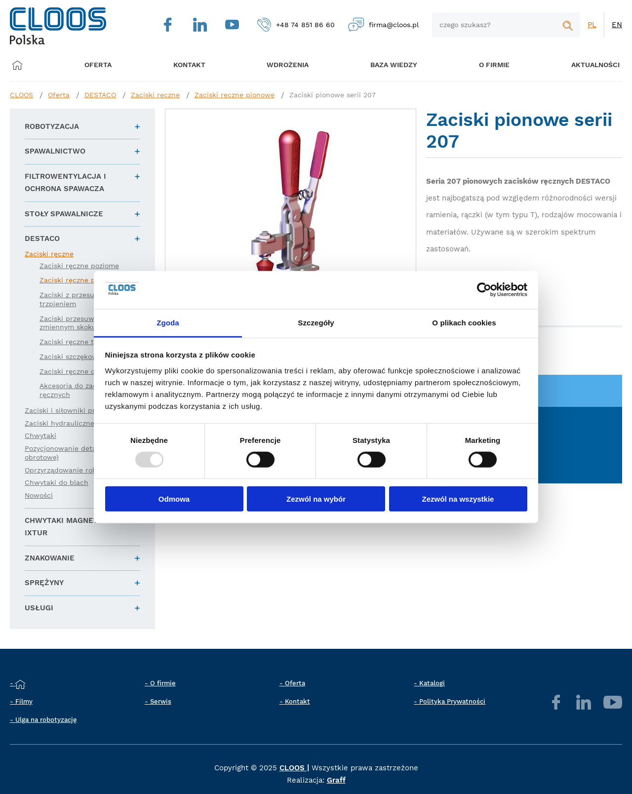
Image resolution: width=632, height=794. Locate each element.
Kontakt (297, 701)
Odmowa (174, 499)
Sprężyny (44, 582)
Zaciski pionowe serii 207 (332, 95)
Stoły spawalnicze (64, 213)
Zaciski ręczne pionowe (235, 95)
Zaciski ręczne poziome (79, 266)
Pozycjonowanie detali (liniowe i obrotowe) (79, 452)
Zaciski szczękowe (71, 356)
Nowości (39, 495)
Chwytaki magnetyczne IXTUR (73, 527)
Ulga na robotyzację (46, 719)
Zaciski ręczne (155, 95)
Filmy (24, 701)
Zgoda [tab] (168, 322)
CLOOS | (294, 767)
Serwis (160, 701)
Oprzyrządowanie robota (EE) (74, 470)
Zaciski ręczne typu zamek (85, 342)
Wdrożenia (281, 65)
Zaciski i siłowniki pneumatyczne (81, 410)
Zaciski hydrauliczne (59, 423)
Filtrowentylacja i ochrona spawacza (65, 183)
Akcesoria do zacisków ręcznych (78, 390)
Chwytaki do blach (56, 482)
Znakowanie (50, 558)
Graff (336, 780)
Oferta (100, 65)
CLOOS (21, 95)
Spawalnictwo (55, 151)
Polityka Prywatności (452, 701)
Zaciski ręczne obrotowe (81, 371)
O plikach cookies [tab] (464, 322)
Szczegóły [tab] (316, 322)
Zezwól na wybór (316, 499)
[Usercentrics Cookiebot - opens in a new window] (484, 289)
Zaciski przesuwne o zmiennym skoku (74, 323)
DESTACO (100, 95)
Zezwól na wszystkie (458, 499)
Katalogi (432, 683)
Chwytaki (40, 435)
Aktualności (582, 65)
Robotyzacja (52, 126)
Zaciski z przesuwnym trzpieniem (77, 299)
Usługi (39, 607)
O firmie (484, 65)
